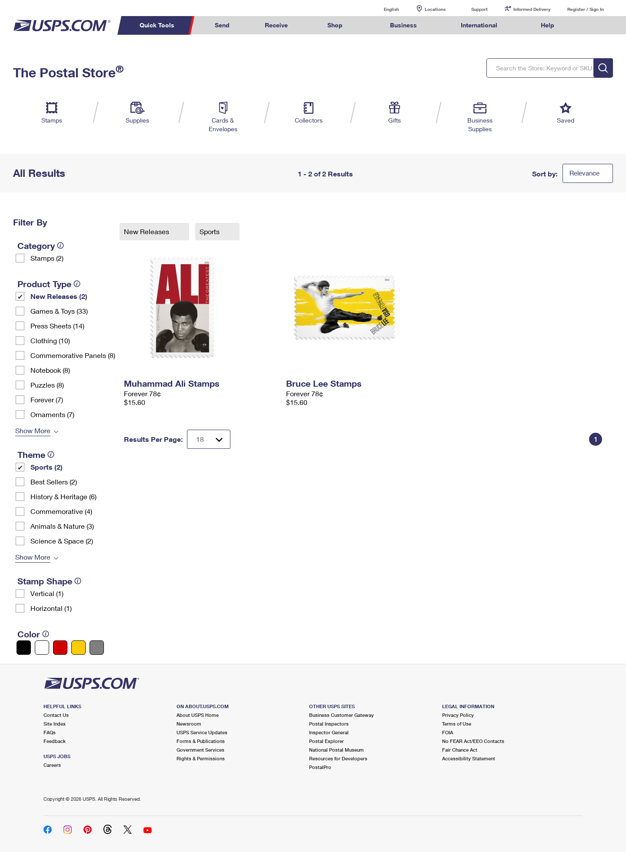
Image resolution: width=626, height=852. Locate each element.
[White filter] (42, 647)
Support (479, 9)
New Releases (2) (58, 296)
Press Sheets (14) (57, 326)
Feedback (54, 741)
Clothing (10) (50, 340)
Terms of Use (456, 723)
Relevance (584, 173)
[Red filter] (60, 647)
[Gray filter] (97, 647)
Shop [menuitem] (335, 25)
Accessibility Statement (468, 758)
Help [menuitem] (547, 25)
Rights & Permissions (200, 758)
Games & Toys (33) (59, 311)
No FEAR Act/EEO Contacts (473, 741)
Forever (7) (46, 399)
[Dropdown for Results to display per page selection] (208, 439)
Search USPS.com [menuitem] (588, 25)
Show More (32, 430)
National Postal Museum (336, 750)
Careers (52, 765)
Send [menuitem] (222, 25)
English (382, 9)
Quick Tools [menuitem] (157, 25)
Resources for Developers (338, 758)
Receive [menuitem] (276, 25)
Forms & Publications (200, 741)
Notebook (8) (50, 370)
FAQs (49, 732)
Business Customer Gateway (341, 715)
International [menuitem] (479, 25)
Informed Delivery (531, 9)
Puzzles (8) (47, 385)
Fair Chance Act (459, 750)
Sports (210, 231)
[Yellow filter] (78, 647)
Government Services (200, 750)
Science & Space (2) (61, 541)
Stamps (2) (46, 258)
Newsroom (188, 723)
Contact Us (56, 715)
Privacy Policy (458, 715)
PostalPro (320, 767)
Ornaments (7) (52, 414)
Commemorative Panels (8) (72, 355)
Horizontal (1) (51, 608)
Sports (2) (46, 467)
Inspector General (329, 732)
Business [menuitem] (403, 25)
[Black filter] (24, 647)
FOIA (447, 732)
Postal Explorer (326, 741)
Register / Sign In (585, 9)
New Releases (147, 231)
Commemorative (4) (61, 511)
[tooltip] (60, 245)
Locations (435, 9)
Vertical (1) (46, 593)
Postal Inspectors (329, 723)
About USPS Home (197, 715)
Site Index (54, 723)
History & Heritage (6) (63, 496)
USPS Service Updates (201, 732)
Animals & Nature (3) (62, 526)
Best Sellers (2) (53, 481)
